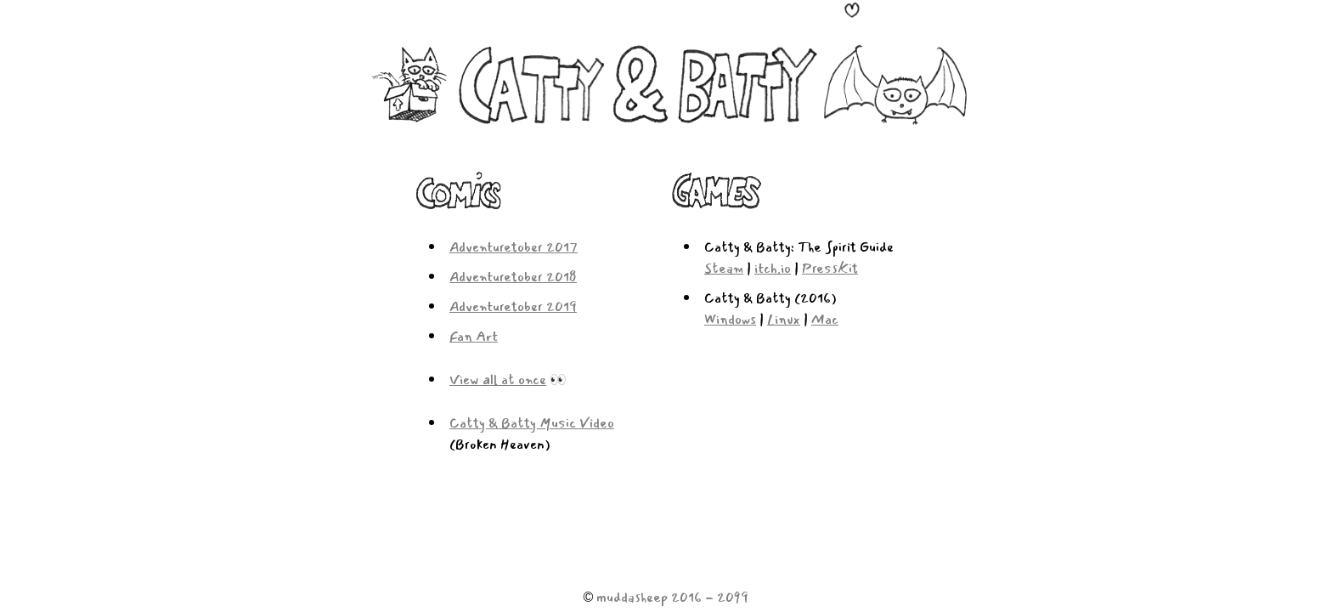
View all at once (497, 379)
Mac (824, 319)
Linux (783, 319)
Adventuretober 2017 (513, 247)
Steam (723, 268)
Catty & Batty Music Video (531, 423)
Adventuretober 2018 (513, 276)
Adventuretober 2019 (513, 306)
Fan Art (473, 336)
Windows (730, 319)
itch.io (772, 268)
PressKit (830, 268)
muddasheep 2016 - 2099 (672, 597)
